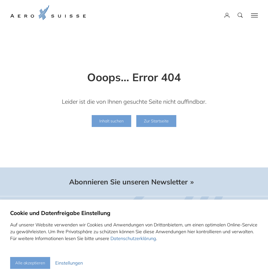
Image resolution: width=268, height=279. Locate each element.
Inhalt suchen (111, 120)
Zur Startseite (156, 120)
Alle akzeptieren (30, 262)
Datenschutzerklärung (133, 238)
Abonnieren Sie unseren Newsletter (128, 182)
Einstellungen (69, 263)
